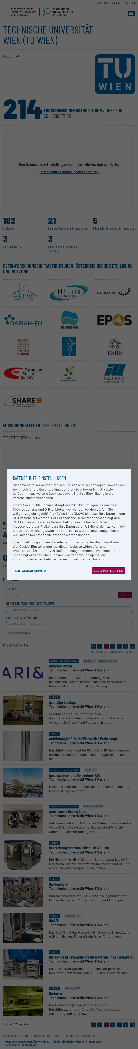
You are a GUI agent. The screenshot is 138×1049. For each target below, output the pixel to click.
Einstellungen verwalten (30, 570)
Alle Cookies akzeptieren (108, 570)
